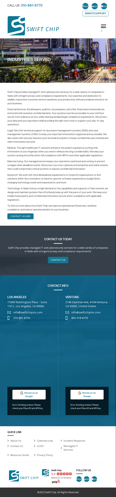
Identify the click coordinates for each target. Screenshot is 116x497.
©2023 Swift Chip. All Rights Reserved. (58, 492)
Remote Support (95, 13)
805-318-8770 (79, 318)
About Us (15, 440)
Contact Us (58, 260)
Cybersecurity (45, 440)
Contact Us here (20, 216)
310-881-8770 (32, 5)
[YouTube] (104, 6)
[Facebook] (85, 6)
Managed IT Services (71, 448)
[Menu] (103, 26)
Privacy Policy (45, 455)
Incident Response (74, 440)
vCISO (40, 446)
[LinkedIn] (94, 6)
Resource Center (19, 455)
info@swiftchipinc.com (27, 312)
